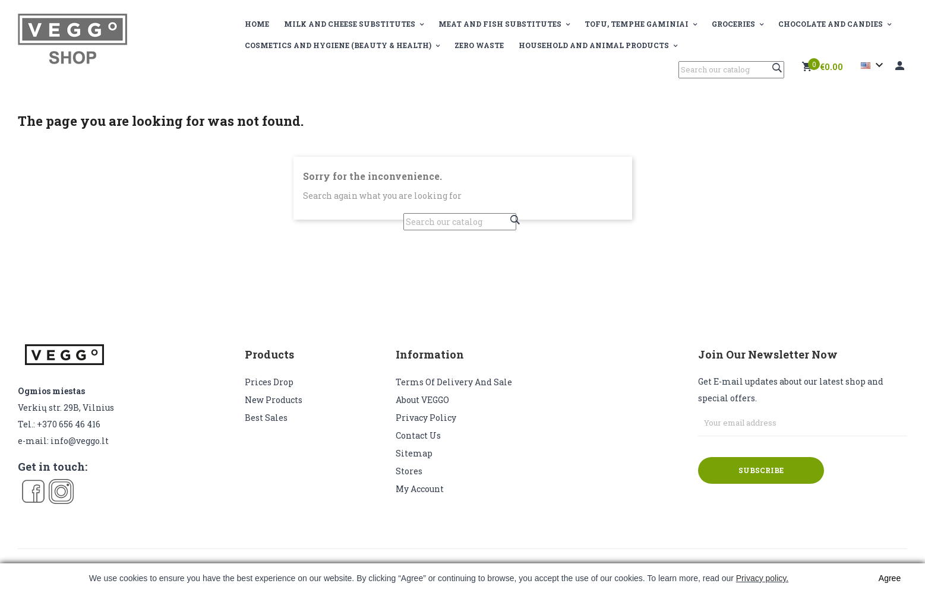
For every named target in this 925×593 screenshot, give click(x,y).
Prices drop (269, 382)
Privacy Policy (426, 417)
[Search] (731, 69)
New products (273, 399)
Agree (890, 578)
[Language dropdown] (873, 65)
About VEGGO (422, 399)
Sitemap (414, 453)
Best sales (266, 417)
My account (420, 488)
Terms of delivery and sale (454, 382)
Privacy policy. (762, 578)
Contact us (418, 435)
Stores (409, 471)
